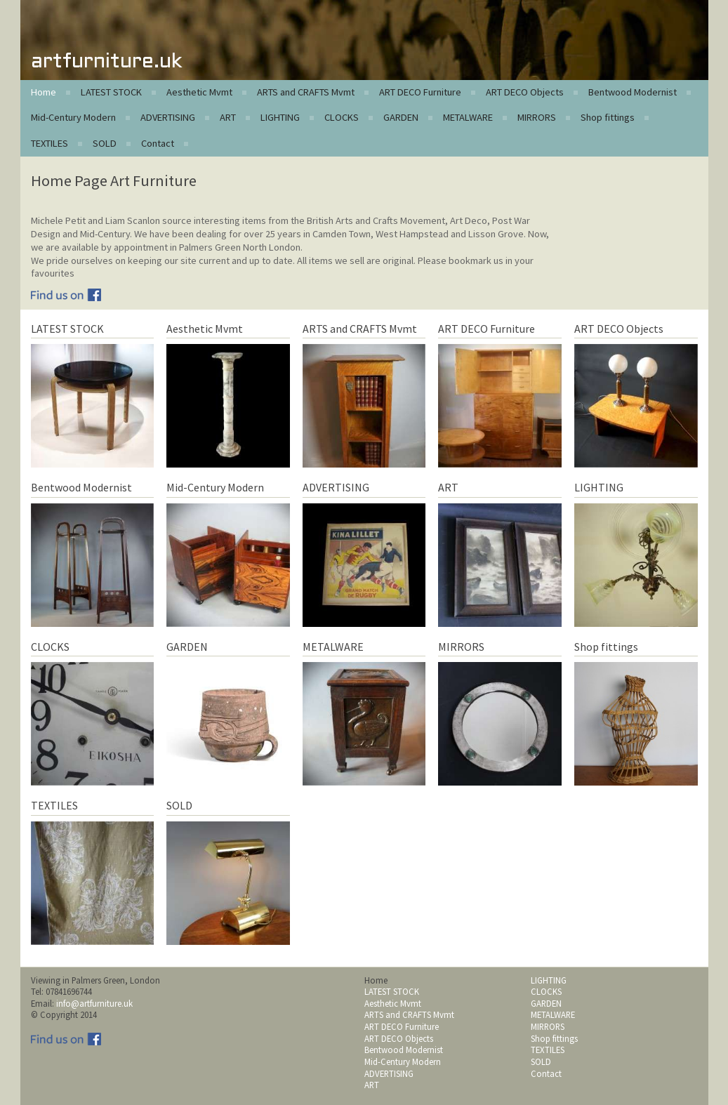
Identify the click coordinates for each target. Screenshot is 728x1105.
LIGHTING (280, 117)
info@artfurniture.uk (94, 1003)
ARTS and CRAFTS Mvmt (306, 92)
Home (43, 92)
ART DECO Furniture (420, 92)
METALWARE (468, 117)
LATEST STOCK (111, 92)
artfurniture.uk (106, 62)
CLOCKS (341, 117)
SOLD (105, 143)
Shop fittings (608, 117)
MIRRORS (536, 117)
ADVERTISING (167, 117)
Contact (157, 143)
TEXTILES (49, 143)
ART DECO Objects (525, 92)
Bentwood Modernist (632, 92)
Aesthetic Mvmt (199, 92)
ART (228, 117)
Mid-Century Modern (73, 117)
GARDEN (400, 117)
